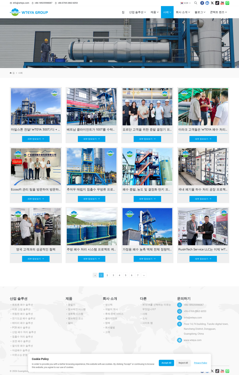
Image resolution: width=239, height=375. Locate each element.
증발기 (70, 306)
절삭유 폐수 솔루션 (21, 347)
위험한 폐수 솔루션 (21, 315)
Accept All (166, 363)
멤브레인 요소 (74, 320)
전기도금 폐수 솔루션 (22, 320)
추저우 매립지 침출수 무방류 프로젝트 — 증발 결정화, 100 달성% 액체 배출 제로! (91, 189)
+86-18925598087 (43, 3)
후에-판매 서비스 (113, 315)
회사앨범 (109, 329)
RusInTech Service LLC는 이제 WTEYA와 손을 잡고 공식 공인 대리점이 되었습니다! (203, 249)
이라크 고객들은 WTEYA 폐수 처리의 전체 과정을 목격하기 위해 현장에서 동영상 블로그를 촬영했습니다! (203, 129)
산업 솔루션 (137, 12)
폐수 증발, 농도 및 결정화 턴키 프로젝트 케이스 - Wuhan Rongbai (147, 189)
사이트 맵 (146, 324)
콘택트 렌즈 (218, 12)
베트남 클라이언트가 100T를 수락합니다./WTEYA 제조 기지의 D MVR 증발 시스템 (91, 129)
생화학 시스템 (74, 315)
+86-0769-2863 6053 (68, 3)
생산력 (107, 306)
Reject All (183, 363)
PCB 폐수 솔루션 (20, 329)
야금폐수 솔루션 (20, 352)
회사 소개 (183, 12)
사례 (167, 12)
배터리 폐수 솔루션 (21, 324)
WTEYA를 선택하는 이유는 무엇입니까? (155, 308)
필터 (69, 324)
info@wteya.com (21, 3)
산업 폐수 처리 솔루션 (23, 333)
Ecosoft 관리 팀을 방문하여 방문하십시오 (36, 189)
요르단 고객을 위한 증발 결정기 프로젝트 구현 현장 (147, 129)
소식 (143, 320)
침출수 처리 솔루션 (21, 338)
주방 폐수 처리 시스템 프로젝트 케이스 (91, 249)
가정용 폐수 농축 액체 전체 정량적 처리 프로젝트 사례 (147, 249)
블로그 (200, 12)
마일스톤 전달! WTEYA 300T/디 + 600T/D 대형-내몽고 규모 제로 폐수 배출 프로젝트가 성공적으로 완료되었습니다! (36, 129)
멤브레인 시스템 (76, 311)
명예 (106, 324)
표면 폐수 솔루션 (20, 342)
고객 (106, 333)
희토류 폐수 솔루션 (21, 306)
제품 (155, 12)
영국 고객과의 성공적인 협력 (35, 249)
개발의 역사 (110, 311)
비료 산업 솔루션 (20, 311)
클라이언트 (110, 320)
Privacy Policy (200, 363)
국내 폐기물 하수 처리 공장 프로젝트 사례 (203, 189)
